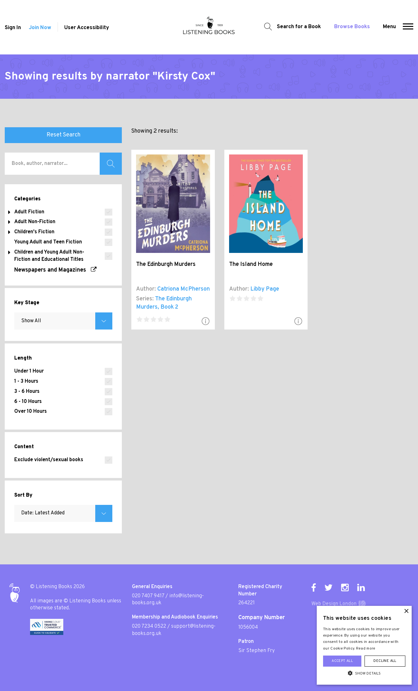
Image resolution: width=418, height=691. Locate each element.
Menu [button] (389, 26)
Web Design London (334, 604)
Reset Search (63, 135)
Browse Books (352, 26)
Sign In (13, 27)
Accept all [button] (342, 661)
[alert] (364, 645)
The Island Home (251, 264)
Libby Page (264, 289)
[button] (408, 27)
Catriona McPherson (183, 289)
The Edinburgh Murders (166, 264)
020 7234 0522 (149, 626)
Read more (366, 648)
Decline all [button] (384, 661)
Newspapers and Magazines (55, 270)
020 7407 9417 (148, 596)
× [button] (406, 611)
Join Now (40, 27)
